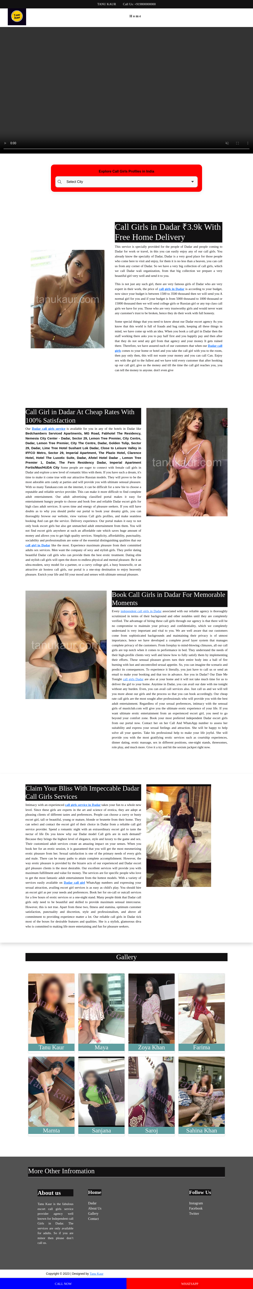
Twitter (194, 1213)
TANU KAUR (106, 4)
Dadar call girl (74, 882)
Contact (93, 1219)
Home (136, 16)
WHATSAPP (189, 1284)
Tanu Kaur (96, 1273)
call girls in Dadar (171, 289)
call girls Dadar (133, 679)
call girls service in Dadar (83, 805)
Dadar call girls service (48, 428)
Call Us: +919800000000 (139, 4)
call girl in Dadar (37, 545)
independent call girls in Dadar (141, 611)
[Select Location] (126, 181)
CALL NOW (63, 1284)
